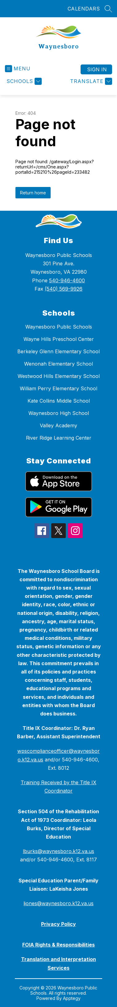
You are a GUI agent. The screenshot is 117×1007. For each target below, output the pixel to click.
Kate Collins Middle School (58, 401)
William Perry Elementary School (58, 388)
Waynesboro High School (58, 413)
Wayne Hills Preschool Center (58, 339)
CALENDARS (84, 9)
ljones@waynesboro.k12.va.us (58, 903)
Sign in (97, 69)
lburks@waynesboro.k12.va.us (58, 851)
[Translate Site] (90, 81)
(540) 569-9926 (63, 289)
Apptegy (72, 998)
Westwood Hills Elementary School (59, 376)
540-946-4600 (67, 280)
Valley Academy (58, 425)
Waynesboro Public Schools (58, 327)
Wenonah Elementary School (58, 364)
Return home (33, 192)
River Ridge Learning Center (58, 438)
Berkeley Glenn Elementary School (58, 351)
